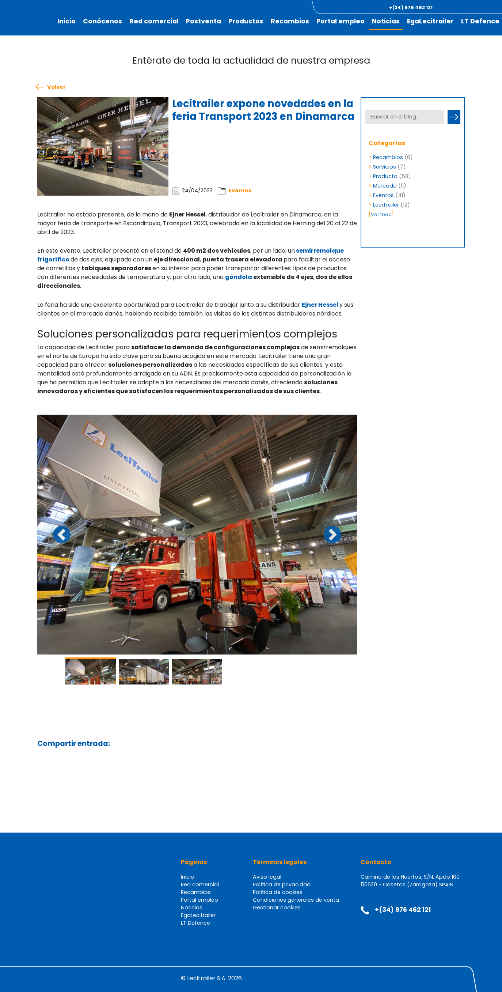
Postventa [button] (203, 21)
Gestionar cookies (277, 907)
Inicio (66, 21)
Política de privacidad (282, 884)
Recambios (290, 21)
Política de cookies (278, 892)
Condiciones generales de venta (296, 900)
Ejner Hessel (320, 305)
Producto (385, 176)
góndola (239, 277)
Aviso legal (267, 876)
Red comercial (154, 21)
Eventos (240, 190)
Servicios (384, 166)
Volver (56, 87)
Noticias (386, 21)
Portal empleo (340, 21)
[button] (461, 7)
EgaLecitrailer (430, 21)
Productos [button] (245, 21)
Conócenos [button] (102, 21)
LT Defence (480, 21)
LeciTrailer (386, 204)
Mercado (385, 185)
